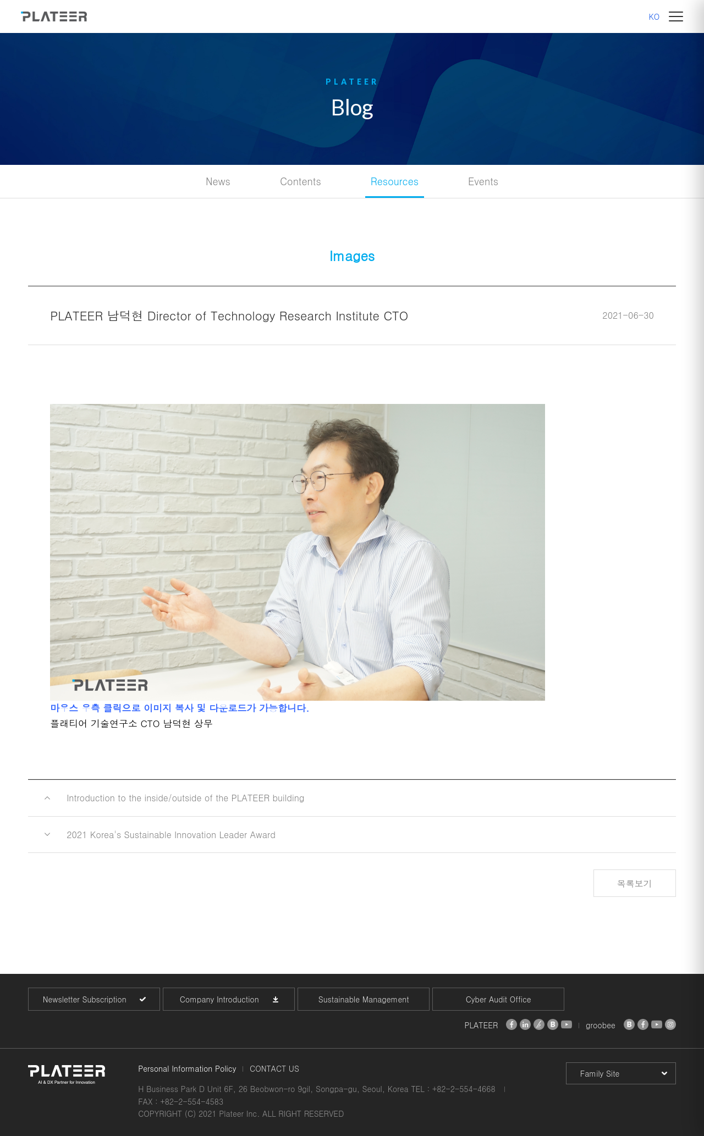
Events (483, 181)
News (218, 181)
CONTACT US (274, 1068)
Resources (395, 181)
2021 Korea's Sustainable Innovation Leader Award (171, 834)
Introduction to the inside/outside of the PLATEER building (185, 797)
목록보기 (634, 883)
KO (654, 16)
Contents (300, 181)
